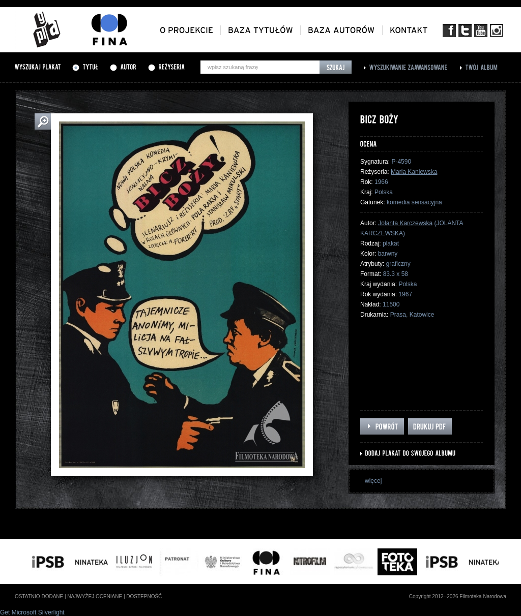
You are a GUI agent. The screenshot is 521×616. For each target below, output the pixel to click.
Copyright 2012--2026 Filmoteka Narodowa (457, 596)
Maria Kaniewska (414, 171)
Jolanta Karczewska (405, 223)
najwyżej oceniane (94, 596)
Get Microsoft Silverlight (32, 612)
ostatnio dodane (39, 596)
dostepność (144, 596)
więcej (373, 480)
